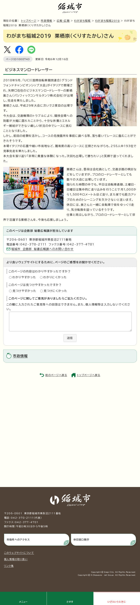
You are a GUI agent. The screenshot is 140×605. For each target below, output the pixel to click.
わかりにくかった (55, 277)
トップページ (28, 20)
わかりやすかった (24, 277)
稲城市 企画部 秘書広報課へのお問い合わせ (42, 249)
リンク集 (9, 566)
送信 (70, 338)
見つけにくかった (55, 290)
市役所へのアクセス (18, 539)
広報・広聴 (63, 20)
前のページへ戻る (56, 375)
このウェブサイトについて (19, 553)
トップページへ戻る (88, 375)
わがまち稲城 (82, 20)
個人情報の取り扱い (16, 559)
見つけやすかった (24, 290)
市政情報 (46, 20)
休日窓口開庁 (81, 539)
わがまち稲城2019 (107, 20)
